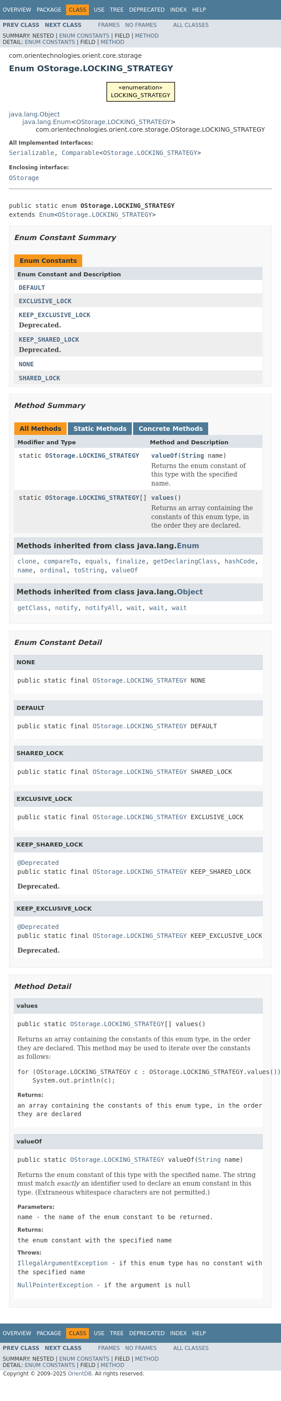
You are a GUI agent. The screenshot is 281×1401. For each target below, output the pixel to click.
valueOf (164, 455)
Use (99, 10)
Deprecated (147, 10)
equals (96, 561)
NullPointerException (55, 1285)
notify (66, 607)
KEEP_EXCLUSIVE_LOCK (54, 314)
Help (199, 10)
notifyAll (102, 607)
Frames (109, 25)
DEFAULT (32, 287)
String (192, 455)
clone (26, 561)
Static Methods (99, 428)
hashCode (240, 561)
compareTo (61, 561)
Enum (46, 214)
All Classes (191, 25)
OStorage (24, 177)
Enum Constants (84, 36)
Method (147, 36)
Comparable (80, 152)
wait (134, 607)
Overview (17, 10)
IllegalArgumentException (62, 1263)
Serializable (31, 152)
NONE (26, 364)
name (25, 570)
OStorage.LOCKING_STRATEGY (123, 121)
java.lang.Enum (46, 121)
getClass (32, 607)
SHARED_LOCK (39, 378)
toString (89, 570)
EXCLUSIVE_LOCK (45, 301)
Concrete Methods (170, 428)
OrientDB (80, 1374)
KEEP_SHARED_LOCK (49, 339)
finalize (130, 561)
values (162, 497)
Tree (117, 10)
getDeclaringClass (185, 561)
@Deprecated (38, 862)
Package (49, 10)
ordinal (53, 570)
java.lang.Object (34, 114)
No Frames (141, 25)
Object (190, 592)
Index (178, 10)
